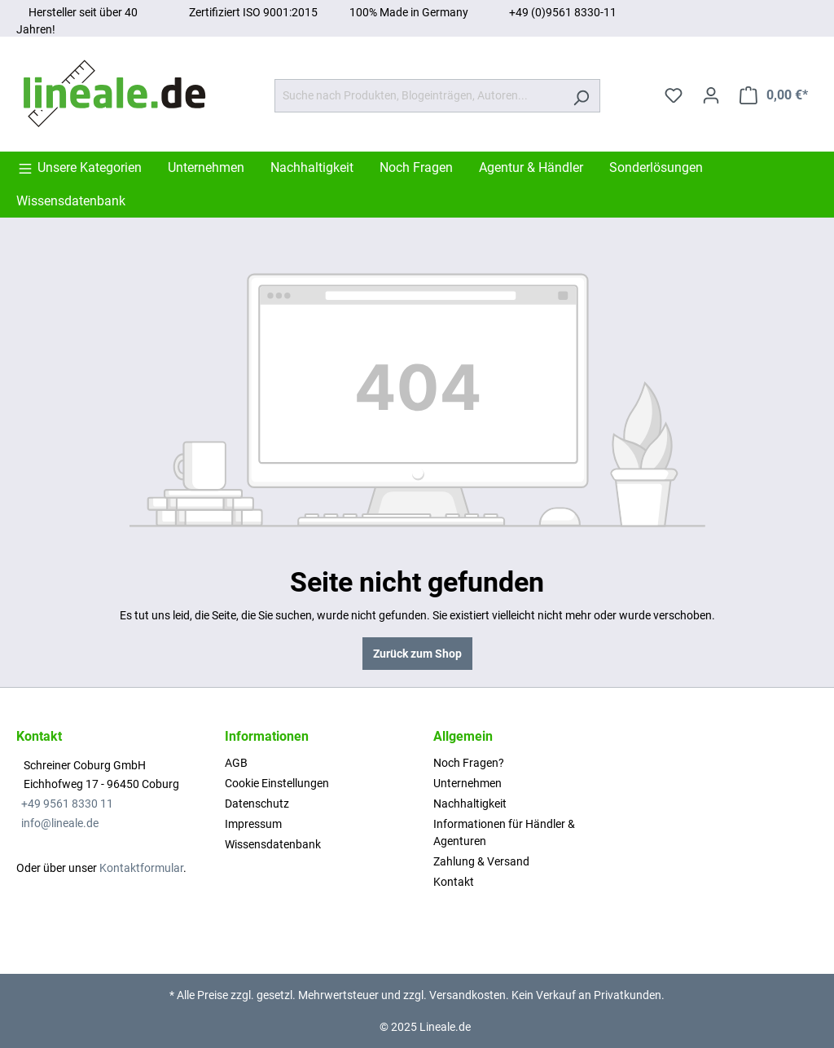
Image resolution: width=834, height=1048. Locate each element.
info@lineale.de (60, 823)
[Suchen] (581, 95)
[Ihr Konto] (711, 95)
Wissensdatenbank (273, 844)
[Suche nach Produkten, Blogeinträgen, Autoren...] (418, 95)
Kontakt (453, 881)
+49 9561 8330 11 (67, 803)
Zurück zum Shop (417, 653)
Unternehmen (467, 783)
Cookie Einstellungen (277, 783)
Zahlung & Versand (481, 861)
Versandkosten (467, 995)
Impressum (253, 823)
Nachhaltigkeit (470, 803)
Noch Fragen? (468, 762)
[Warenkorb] (774, 95)
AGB (236, 762)
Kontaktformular (141, 867)
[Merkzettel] (673, 95)
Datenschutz (257, 803)
